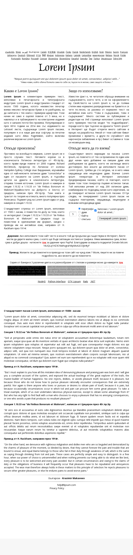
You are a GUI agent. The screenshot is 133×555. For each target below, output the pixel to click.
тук (44, 242)
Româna (26, 58)
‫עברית (38, 55)
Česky (68, 52)
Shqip (18, 52)
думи (84, 212)
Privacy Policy (57, 488)
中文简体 (52, 52)
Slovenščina (64, 58)
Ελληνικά (31, 55)
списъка (85, 219)
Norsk (116, 55)
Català (43, 52)
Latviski (77, 55)
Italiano (69, 55)
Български (34, 52)
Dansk (75, 52)
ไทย (90, 58)
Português (16, 58)
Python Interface (57, 281)
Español (75, 58)
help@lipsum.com (66, 484)
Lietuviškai (86, 55)
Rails (85, 281)
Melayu (109, 55)
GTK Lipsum (74, 281)
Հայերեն (9, 52)
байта (84, 215)
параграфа (87, 208)
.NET (92, 281)
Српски (43, 58)
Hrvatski (60, 52)
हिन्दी (44, 55)
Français (124, 52)
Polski (123, 55)
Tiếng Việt (117, 58)
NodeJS (42, 281)
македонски (98, 55)
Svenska (84, 58)
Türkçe (97, 58)
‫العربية (25, 52)
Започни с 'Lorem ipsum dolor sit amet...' (111, 210)
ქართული (12, 55)
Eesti (101, 52)
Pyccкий (35, 58)
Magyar (50, 55)
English (95, 52)
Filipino (108, 52)
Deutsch (21, 55)
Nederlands (85, 52)
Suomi (116, 52)
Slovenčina (53, 58)
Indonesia (59, 55)
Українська (106, 58)
